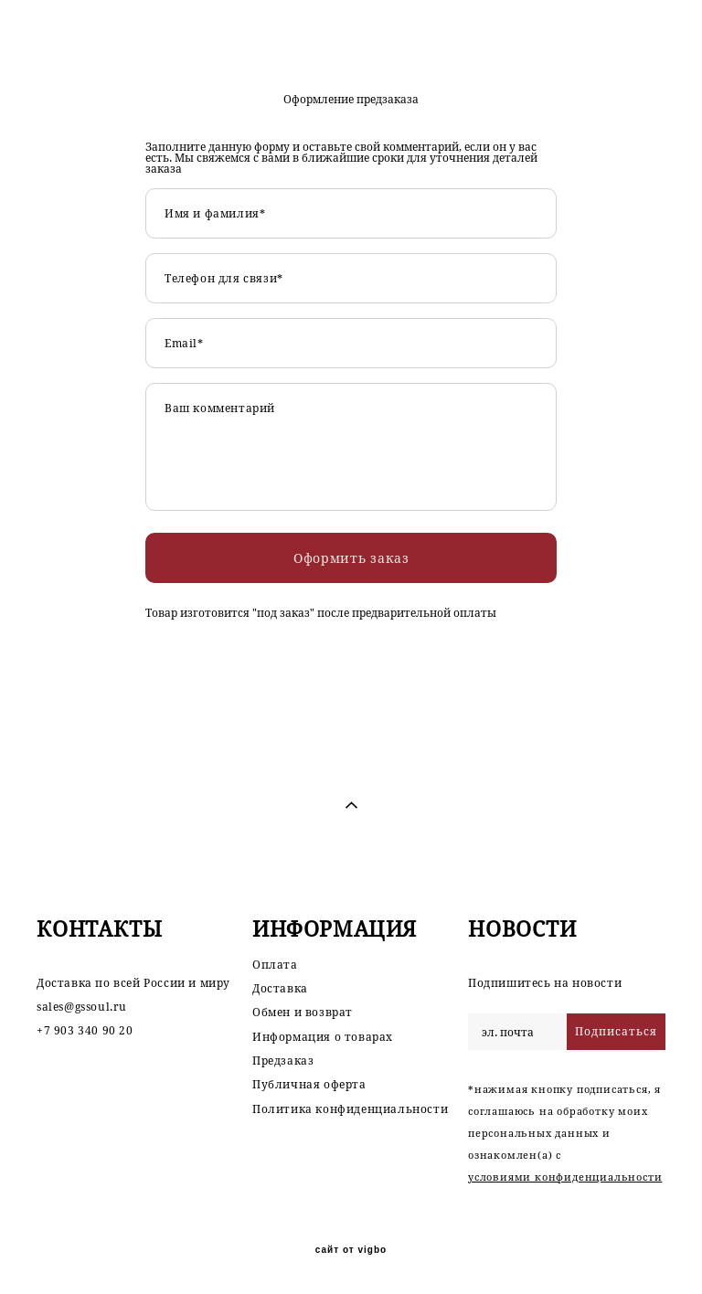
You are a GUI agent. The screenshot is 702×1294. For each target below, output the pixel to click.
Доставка (280, 988)
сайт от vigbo (351, 1250)
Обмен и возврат (302, 1012)
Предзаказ (283, 1060)
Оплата (275, 964)
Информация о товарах (322, 1037)
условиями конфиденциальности (565, 1176)
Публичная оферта (309, 1084)
